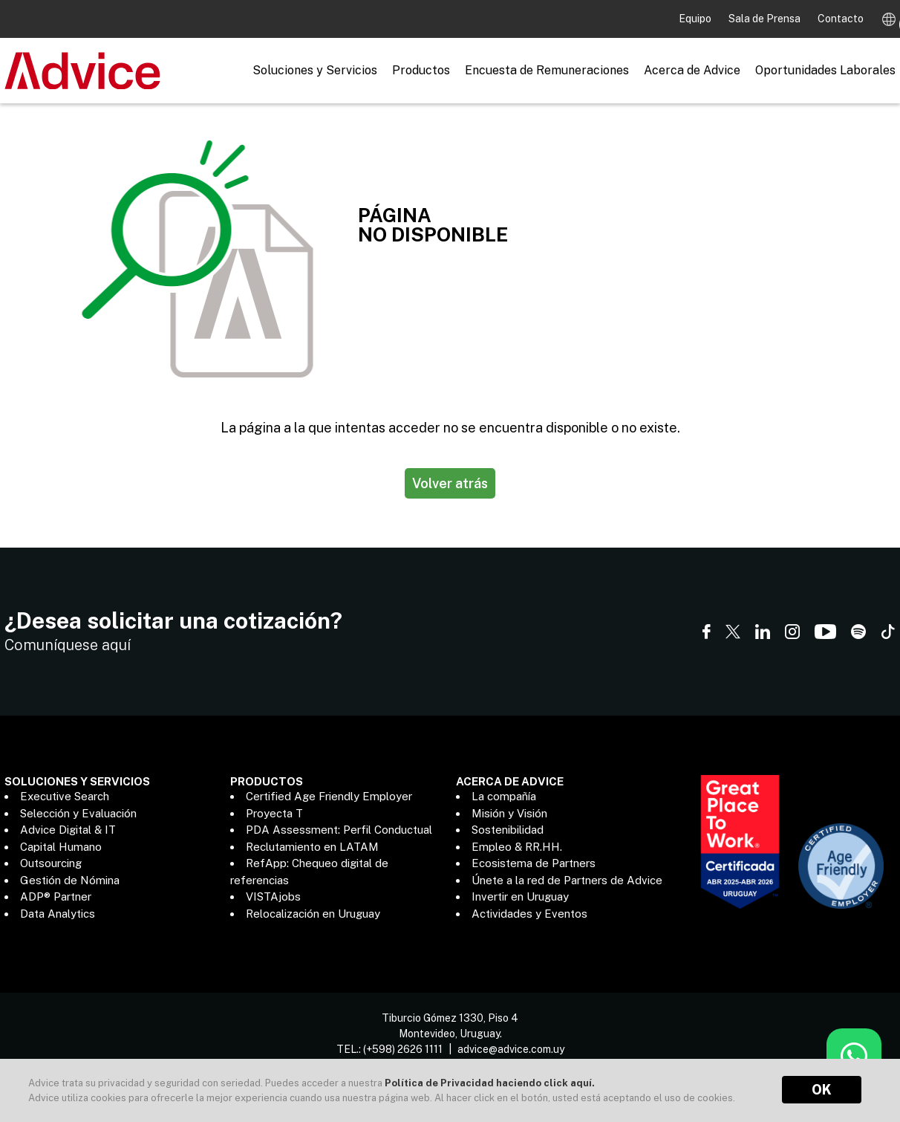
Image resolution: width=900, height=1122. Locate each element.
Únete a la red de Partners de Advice (567, 880)
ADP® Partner (55, 896)
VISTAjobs (273, 896)
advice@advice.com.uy (510, 1041)
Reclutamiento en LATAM (312, 846)
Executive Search (64, 796)
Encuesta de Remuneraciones (547, 70)
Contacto (841, 19)
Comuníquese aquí (67, 645)
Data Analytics (57, 913)
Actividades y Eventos (529, 913)
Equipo (696, 19)
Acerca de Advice (692, 70)
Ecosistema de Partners (534, 863)
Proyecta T (274, 813)
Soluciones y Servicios (314, 70)
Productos (421, 70)
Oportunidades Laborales (825, 70)
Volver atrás (450, 483)
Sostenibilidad (508, 829)
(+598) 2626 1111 (403, 1041)
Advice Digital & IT (68, 829)
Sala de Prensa (765, 19)
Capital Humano (61, 846)
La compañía (504, 796)
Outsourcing (51, 863)
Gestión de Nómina (70, 880)
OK (822, 1089)
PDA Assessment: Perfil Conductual (339, 829)
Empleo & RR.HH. (517, 846)
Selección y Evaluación (78, 813)
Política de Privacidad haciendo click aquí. (490, 1083)
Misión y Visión (509, 813)
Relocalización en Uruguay (313, 913)
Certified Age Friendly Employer (329, 796)
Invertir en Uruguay (520, 896)
